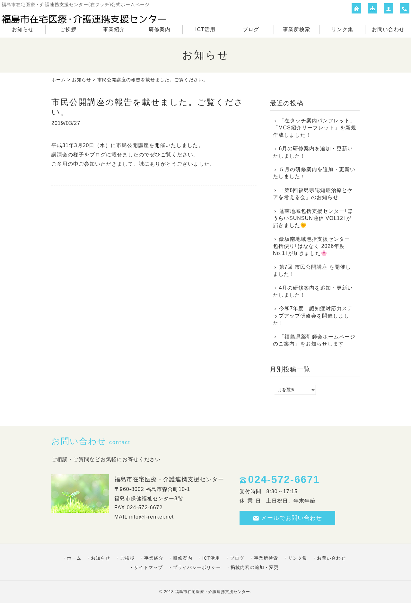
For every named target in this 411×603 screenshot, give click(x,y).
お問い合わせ (388, 29)
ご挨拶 (68, 29)
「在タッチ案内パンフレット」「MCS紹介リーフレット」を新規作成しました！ (314, 128)
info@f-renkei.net (151, 517)
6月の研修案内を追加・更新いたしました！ (313, 152)
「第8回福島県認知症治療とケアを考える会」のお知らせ (313, 194)
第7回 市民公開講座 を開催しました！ (312, 270)
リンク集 (342, 29)
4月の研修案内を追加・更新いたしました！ (313, 291)
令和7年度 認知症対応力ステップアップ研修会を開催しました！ (313, 316)
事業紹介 (114, 29)
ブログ (251, 29)
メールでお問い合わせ (287, 518)
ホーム (58, 79)
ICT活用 (205, 29)
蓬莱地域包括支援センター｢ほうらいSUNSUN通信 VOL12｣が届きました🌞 (313, 218)
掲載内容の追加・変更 (255, 567)
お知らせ (23, 29)
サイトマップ (148, 567)
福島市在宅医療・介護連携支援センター (212, 592)
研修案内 (160, 29)
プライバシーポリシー (197, 567)
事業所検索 (296, 29)
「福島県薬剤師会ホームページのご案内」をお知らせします (314, 340)
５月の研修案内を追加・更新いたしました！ (314, 173)
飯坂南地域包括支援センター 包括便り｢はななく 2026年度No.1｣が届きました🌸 (311, 246)
